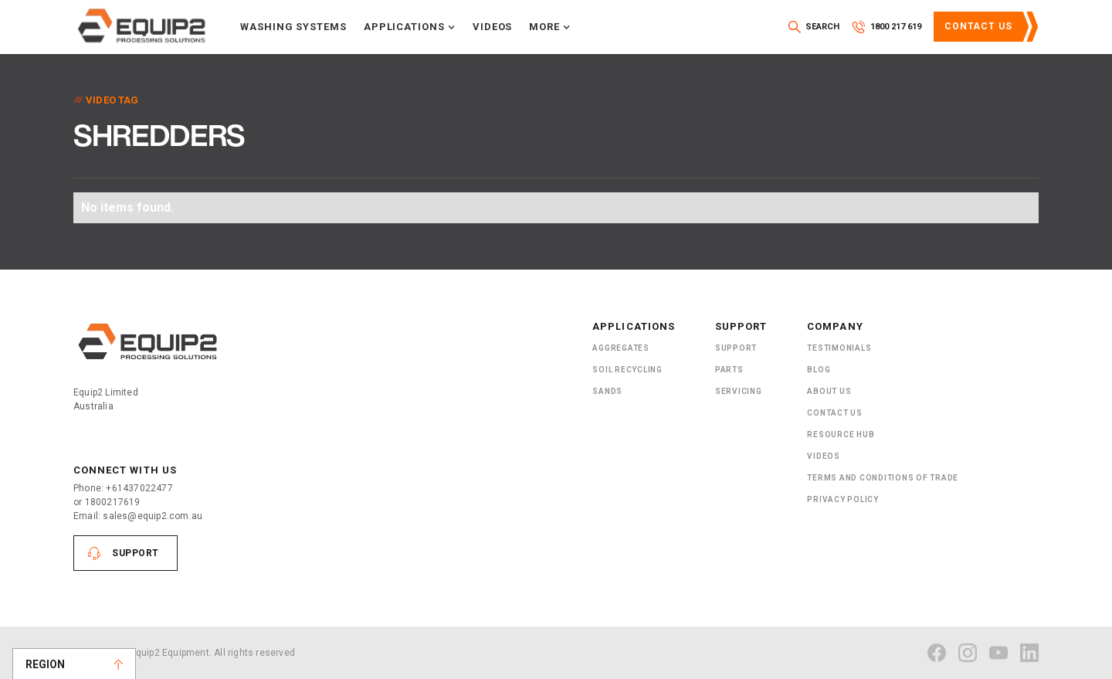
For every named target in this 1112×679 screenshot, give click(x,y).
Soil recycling (627, 369)
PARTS (729, 369)
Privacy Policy (843, 499)
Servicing (738, 391)
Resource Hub (840, 434)
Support (135, 553)
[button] (410, 27)
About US (829, 391)
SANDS (607, 391)
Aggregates (620, 348)
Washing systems (293, 26)
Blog (818, 369)
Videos (493, 26)
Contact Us (978, 26)
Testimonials (839, 348)
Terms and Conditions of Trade (882, 478)
